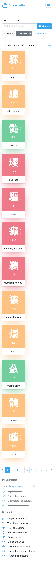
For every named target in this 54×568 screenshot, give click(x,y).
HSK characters (16, 528)
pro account (16, 486)
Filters (10, 33)
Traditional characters (18, 523)
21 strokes (22, 33)
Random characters (18, 555)
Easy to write (14, 537)
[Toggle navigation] (48, 5)
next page (47, 45)
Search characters (11, 20)
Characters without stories (21, 551)
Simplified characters (18, 518)
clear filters (40, 33)
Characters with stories (20, 546)
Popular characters (17, 532)
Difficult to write (16, 541)
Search (44, 26)
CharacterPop (14, 5)
